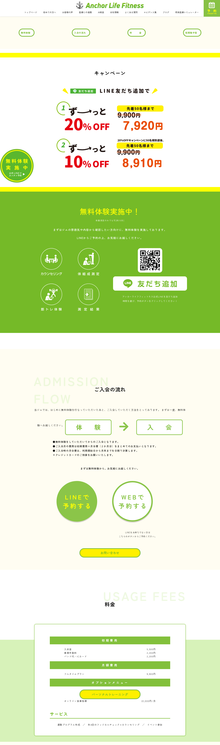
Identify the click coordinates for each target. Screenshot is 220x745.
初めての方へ (49, 12)
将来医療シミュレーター (187, 12)
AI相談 (101, 12)
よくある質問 (131, 12)
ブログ (166, 12)
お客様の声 (67, 12)
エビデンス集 (150, 12)
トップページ (30, 12)
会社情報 (114, 12)
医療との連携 (85, 12)
